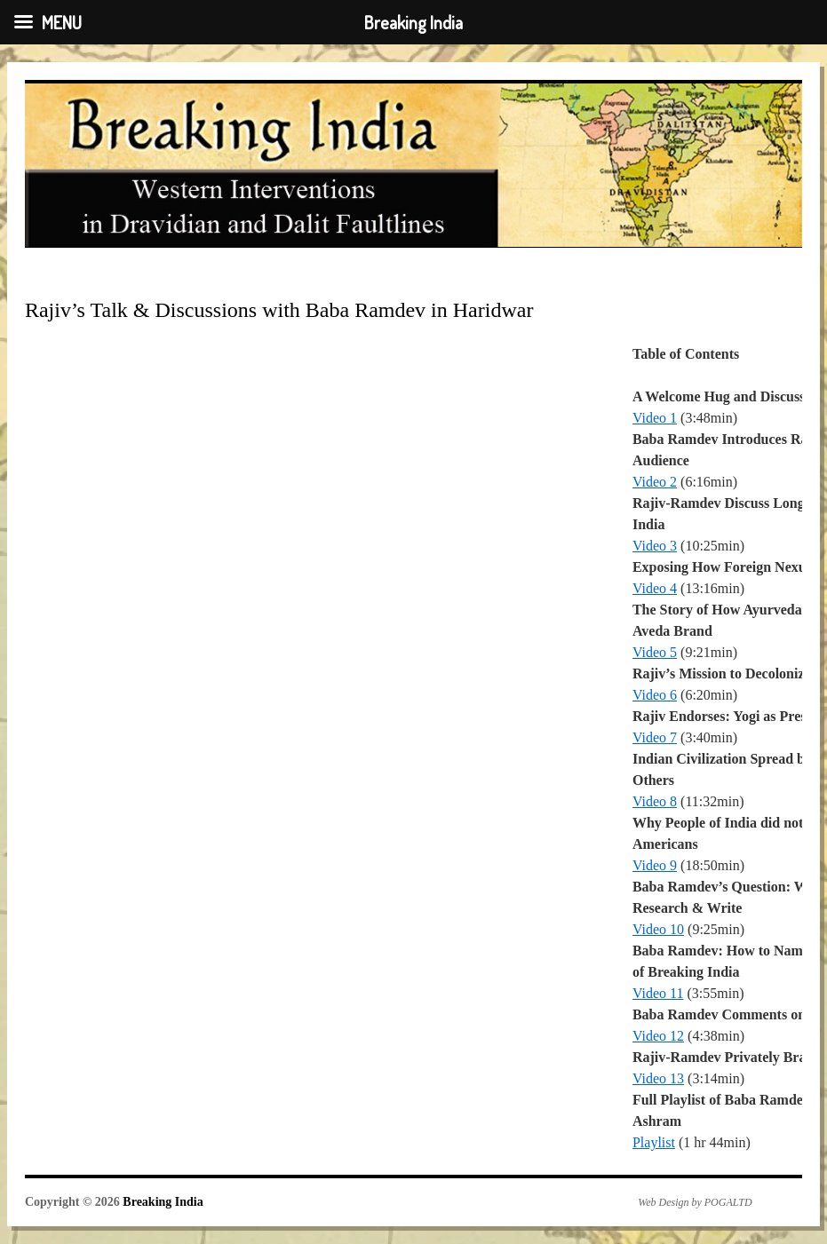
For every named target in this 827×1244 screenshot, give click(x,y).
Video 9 (654, 865)
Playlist (653, 1142)
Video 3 (654, 545)
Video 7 (654, 737)
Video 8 (654, 801)
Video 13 (658, 1078)
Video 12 (658, 1035)
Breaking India (163, 1201)
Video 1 (654, 417)
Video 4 (654, 588)
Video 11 (658, 993)
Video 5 (654, 652)
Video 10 (658, 929)
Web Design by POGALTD (694, 1202)
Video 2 (654, 481)
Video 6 (654, 694)
